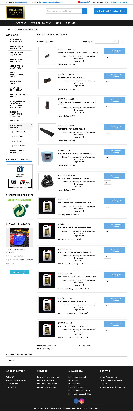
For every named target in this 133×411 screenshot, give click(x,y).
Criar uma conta (120, 2)
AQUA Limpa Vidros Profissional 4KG (74, 203)
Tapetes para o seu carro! (16, 251)
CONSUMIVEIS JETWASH (16, 126)
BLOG (58, 23)
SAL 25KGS (18, 141)
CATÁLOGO (12, 35)
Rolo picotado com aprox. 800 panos (75, 153)
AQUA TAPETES (16, 120)
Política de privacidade (16, 380)
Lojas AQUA (11, 387)
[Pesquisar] (66, 11)
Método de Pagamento (47, 384)
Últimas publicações (18, 224)
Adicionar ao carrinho (113, 51)
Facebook (10, 360)
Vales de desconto (76, 387)
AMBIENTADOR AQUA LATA (16, 60)
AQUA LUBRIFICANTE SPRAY (19, 95)
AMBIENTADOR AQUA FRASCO (16, 54)
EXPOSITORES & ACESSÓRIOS (17, 151)
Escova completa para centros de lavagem (78, 53)
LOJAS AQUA (20, 23)
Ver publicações (20, 272)
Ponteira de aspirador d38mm (71, 129)
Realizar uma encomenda (48, 377)
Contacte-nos (12, 384)
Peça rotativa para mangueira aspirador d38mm (77, 103)
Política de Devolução (46, 387)
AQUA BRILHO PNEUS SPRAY (16, 89)
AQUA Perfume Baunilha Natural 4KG (74, 252)
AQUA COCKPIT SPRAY (17, 82)
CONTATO (71, 23)
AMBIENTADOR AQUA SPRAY (16, 67)
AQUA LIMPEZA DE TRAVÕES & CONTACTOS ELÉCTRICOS (17, 104)
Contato (105, 370)
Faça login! (79, 61)
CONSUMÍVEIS (19, 132)
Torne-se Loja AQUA (41, 23)
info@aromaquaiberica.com (51, 2)
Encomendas (74, 384)
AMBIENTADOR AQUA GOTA (16, 47)
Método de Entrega (45, 380)
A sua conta (75, 370)
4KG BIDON (18, 136)
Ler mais (10, 264)
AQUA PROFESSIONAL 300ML (16, 74)
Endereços (73, 380)
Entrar (107, 2)
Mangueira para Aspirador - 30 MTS (74, 178)
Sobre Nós (10, 377)
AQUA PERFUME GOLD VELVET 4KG (72, 301)
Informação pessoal (77, 377)
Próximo (87, 345)
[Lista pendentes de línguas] (85, 2)
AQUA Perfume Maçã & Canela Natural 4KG (77, 277)
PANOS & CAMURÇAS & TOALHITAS (16, 114)
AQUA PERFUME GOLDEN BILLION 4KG (73, 326)
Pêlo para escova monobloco (71, 77)
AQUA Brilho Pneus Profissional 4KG (74, 227)
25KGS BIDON (19, 146)
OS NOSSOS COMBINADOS (16, 40)
